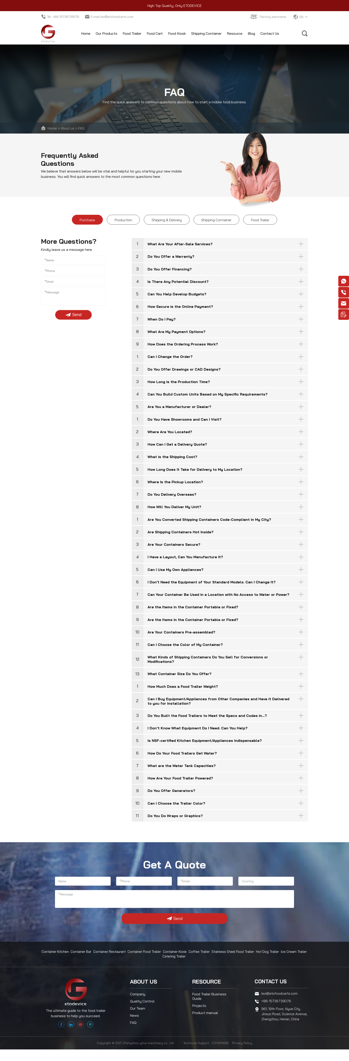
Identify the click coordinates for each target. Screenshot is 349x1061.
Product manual (205, 1020)
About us (68, 128)
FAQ (82, 128)
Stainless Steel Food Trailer (235, 960)
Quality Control (142, 1008)
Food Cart (155, 33)
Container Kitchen (55, 960)
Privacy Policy (242, 1055)
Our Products (106, 33)
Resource (234, 33)
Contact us (272, 989)
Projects (199, 1013)
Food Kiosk (177, 33)
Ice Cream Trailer (294, 960)
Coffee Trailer (201, 960)
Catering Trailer (174, 964)
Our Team (137, 1016)
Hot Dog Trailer (268, 960)
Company (137, 1001)
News (134, 1023)
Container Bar (82, 960)
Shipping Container (206, 33)
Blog (251, 33)
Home (85, 33)
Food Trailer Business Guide (209, 1003)
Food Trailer (132, 33)
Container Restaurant (111, 960)
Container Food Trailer (146, 960)
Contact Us (269, 33)
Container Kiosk (177, 960)
